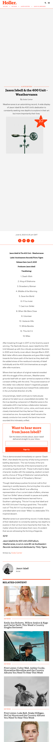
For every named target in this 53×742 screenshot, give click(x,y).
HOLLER (5, 6)
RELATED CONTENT (15, 600)
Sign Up (26, 458)
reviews (7, 636)
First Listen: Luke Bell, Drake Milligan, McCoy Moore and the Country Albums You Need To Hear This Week (24, 733)
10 (41, 121)
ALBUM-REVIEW (25, 6)
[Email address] (26, 452)
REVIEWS (14, 6)
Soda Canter (28, 99)
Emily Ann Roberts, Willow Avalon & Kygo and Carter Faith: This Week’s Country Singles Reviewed (26, 642)
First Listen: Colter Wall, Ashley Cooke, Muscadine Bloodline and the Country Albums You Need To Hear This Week (24, 688)
